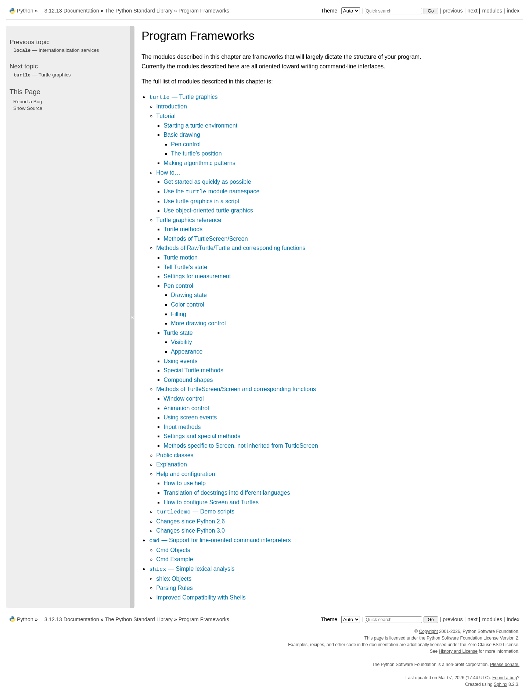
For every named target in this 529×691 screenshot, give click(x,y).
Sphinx (500, 684)
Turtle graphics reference (188, 220)
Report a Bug (27, 101)
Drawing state (189, 295)
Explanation (171, 464)
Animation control (186, 408)
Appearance (186, 351)
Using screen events (190, 417)
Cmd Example (174, 559)
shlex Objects (173, 579)
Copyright (428, 631)
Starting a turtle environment (200, 125)
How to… (168, 172)
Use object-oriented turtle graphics (208, 210)
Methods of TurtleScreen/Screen (205, 239)
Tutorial (166, 116)
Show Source (27, 108)
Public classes (174, 455)
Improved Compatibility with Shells (201, 597)
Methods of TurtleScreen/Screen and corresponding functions (236, 389)
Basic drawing (181, 135)
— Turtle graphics (183, 97)
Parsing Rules (174, 588)
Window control (183, 398)
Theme (341, 11)
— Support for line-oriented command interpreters (220, 540)
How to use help (184, 483)
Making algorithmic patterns (199, 163)
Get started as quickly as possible (207, 182)
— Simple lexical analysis (191, 569)
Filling (178, 314)
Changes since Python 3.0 (190, 530)
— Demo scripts (195, 511)
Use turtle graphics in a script (201, 201)
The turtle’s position (196, 153)
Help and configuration (185, 474)
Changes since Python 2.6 (190, 521)
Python (25, 11)
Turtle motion (180, 257)
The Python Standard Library (139, 11)
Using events (180, 361)
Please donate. (504, 664)
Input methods (182, 427)
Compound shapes (188, 380)
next (472, 11)
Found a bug (504, 677)
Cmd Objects (173, 550)
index (513, 11)
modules (492, 11)
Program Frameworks (204, 11)
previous (453, 11)
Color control (187, 304)
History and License (458, 651)
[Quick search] (393, 11)
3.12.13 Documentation (71, 11)
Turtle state (177, 333)
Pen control (186, 144)
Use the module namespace (211, 191)
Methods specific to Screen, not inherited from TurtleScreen (240, 446)
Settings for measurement (197, 276)
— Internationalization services (56, 50)
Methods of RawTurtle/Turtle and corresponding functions (230, 248)
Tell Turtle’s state (185, 267)
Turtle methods (182, 229)
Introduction (171, 106)
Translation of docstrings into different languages (226, 493)
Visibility (181, 342)
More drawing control (198, 323)
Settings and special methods (201, 436)
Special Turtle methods (193, 370)
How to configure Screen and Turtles (211, 502)
